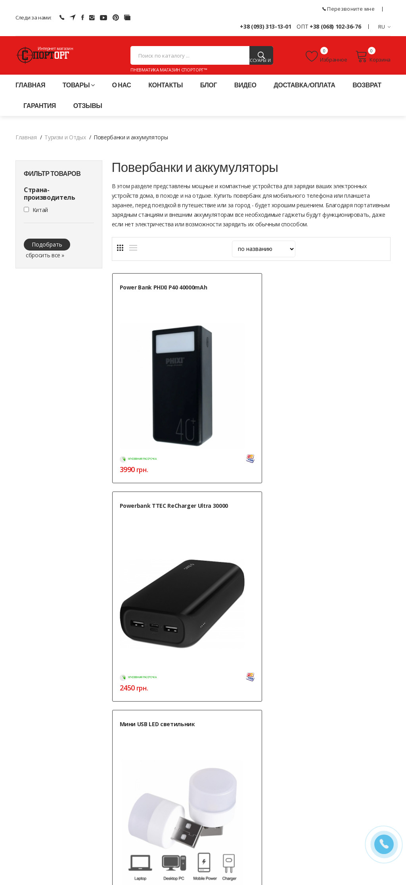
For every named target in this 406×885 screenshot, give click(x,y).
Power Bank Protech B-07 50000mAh (154, 461)
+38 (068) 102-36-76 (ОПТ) (48, 817)
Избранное (326, 60)
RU (384, 26)
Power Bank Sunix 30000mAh (240, 461)
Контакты (165, 93)
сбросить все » (45, 264)
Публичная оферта (168, 845)
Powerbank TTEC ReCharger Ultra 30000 (246, 300)
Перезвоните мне (348, 8)
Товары (79, 93)
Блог (208, 93)
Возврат (366, 93)
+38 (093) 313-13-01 (265, 26)
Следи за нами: (33, 17)
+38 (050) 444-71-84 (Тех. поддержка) (62, 827)
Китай (40, 218)
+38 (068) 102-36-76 (335, 26)
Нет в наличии (172, 581)
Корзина (373, 60)
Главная (30, 93)
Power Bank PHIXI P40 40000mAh (149, 300)
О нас (121, 93)
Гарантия (39, 114)
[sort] (263, 257)
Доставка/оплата (304, 93)
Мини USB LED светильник (331, 300)
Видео (245, 93)
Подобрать (47, 253)
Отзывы (87, 114)
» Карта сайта (290, 835)
